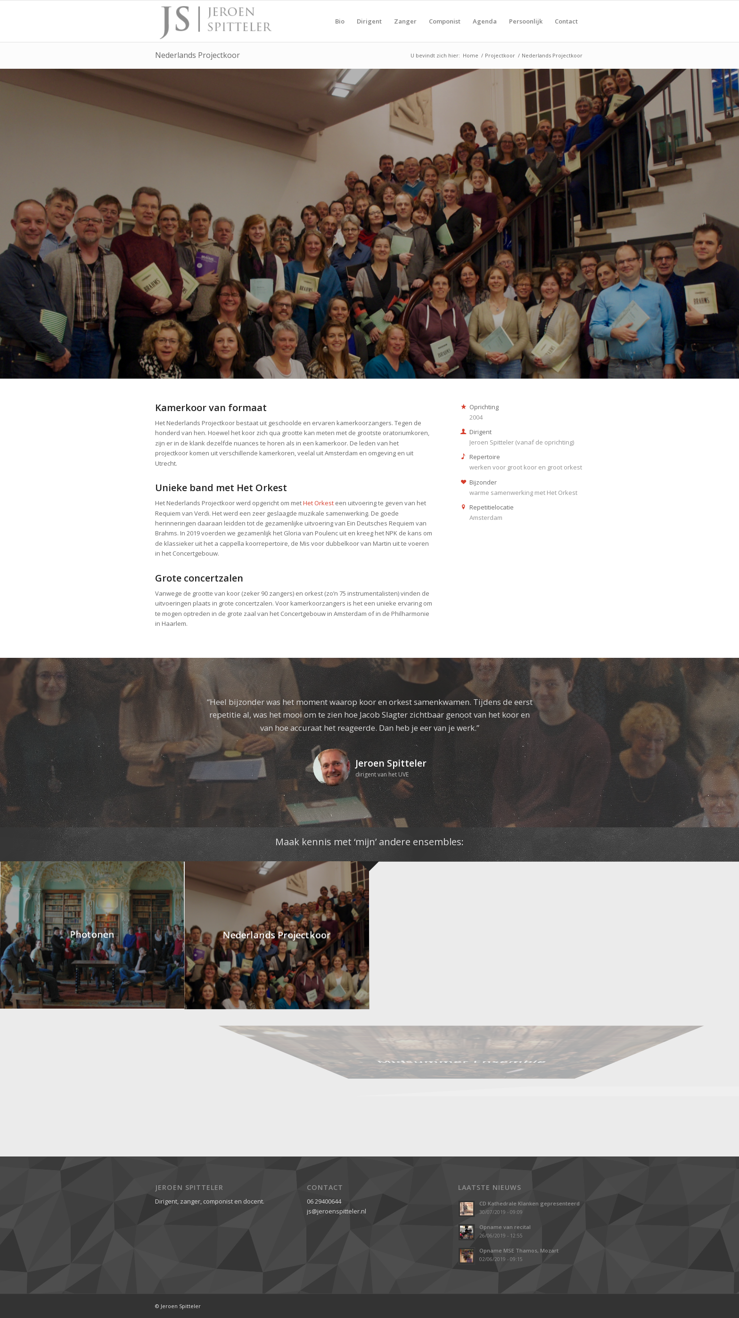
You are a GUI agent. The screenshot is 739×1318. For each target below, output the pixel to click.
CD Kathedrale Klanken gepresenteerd (529, 1203)
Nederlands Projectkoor (197, 55)
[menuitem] (340, 21)
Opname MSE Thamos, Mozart (518, 1250)
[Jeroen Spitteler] (215, 21)
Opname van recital (505, 1226)
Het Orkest (318, 503)
